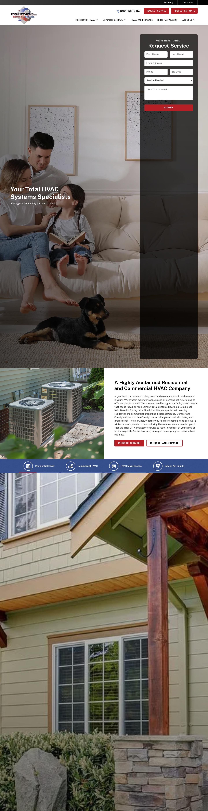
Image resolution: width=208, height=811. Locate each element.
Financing (168, 2)
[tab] (39, 466)
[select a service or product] (168, 80)
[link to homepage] (23, 15)
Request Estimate (184, 11)
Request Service (156, 11)
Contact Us (187, 2)
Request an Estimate (164, 443)
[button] (86, 20)
